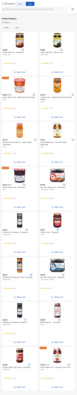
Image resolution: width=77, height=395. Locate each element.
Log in (30, 4)
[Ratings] (9, 63)
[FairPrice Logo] (10, 3)
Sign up (20, 4)
